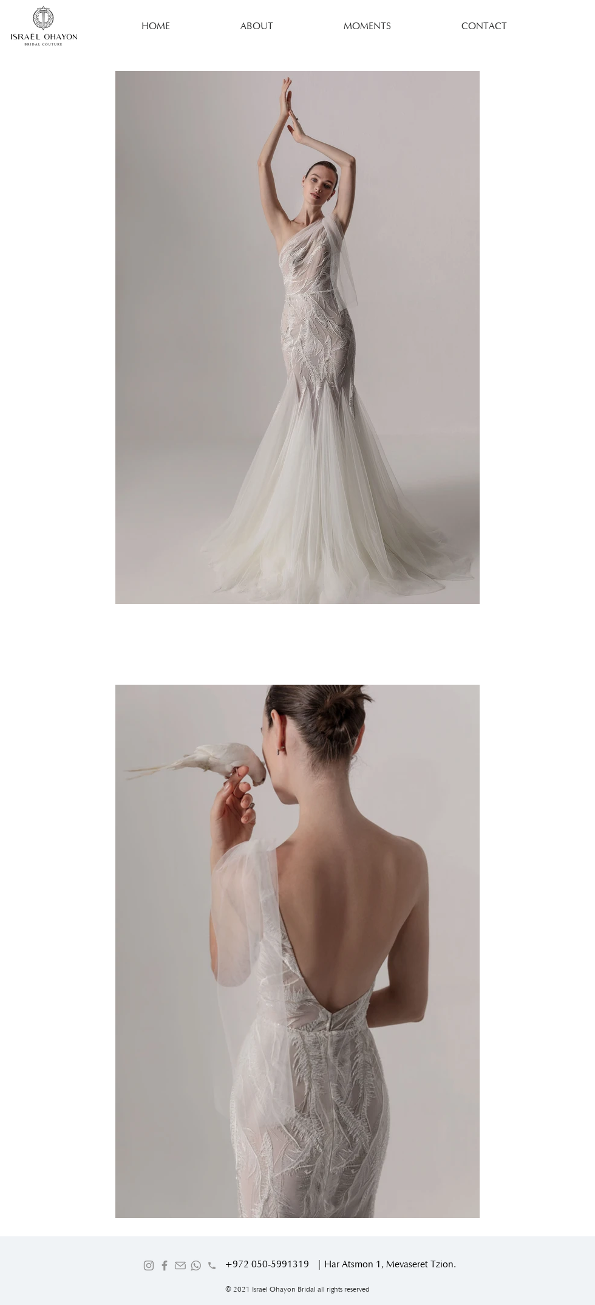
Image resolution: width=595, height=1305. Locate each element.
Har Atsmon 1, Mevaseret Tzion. (390, 1264)
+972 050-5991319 (267, 1264)
